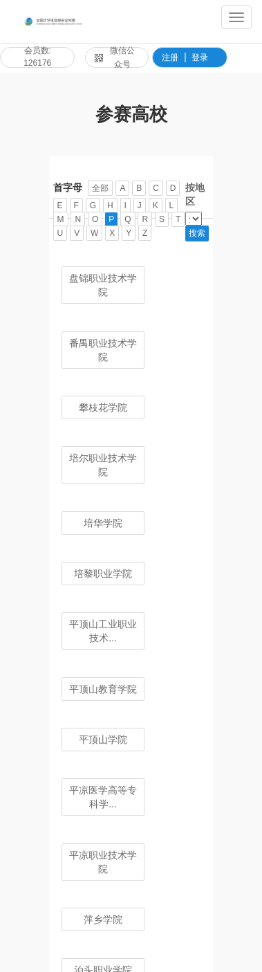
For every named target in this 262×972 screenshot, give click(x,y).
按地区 (195, 194)
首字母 (67, 187)
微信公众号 (115, 57)
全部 (100, 188)
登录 (199, 57)
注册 (170, 57)
